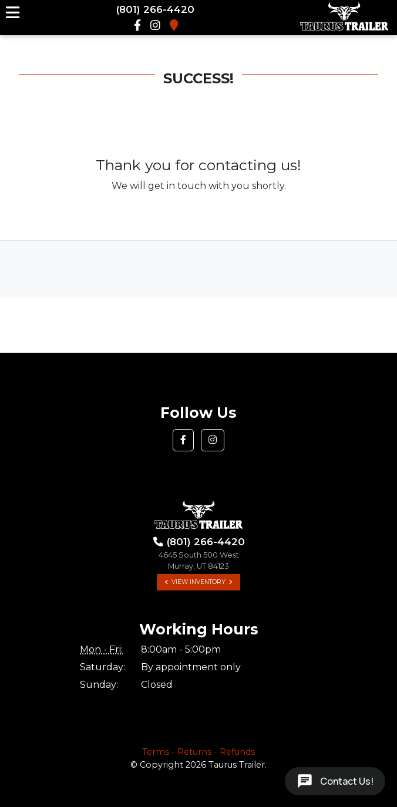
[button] (183, 440)
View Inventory (198, 582)
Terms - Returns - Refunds (198, 752)
